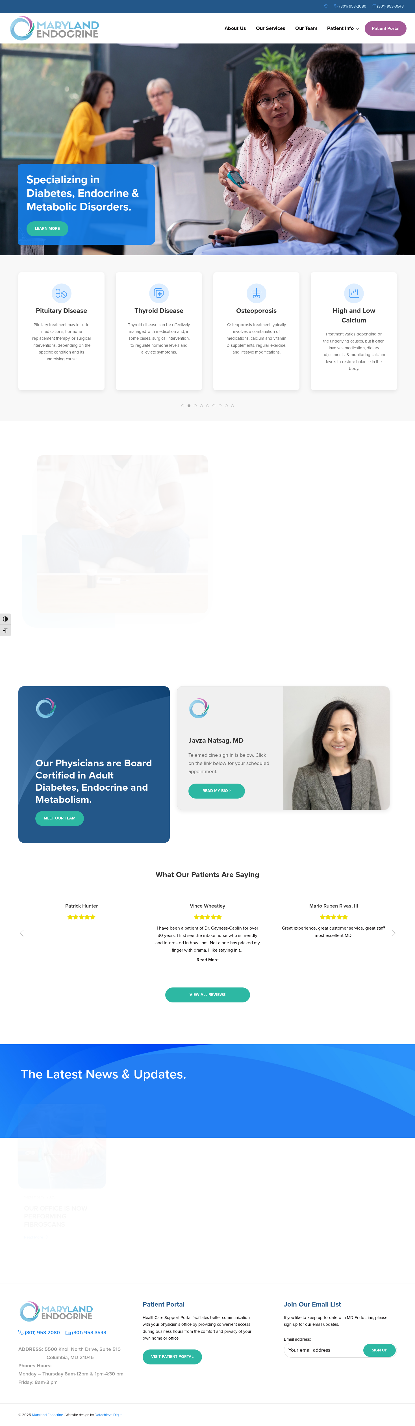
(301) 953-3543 (388, 6)
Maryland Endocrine (47, 1415)
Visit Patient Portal (172, 1357)
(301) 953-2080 (350, 6)
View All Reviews (207, 995)
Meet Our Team (59, 818)
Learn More (50, 229)
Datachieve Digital (109, 1415)
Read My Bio (216, 791)
